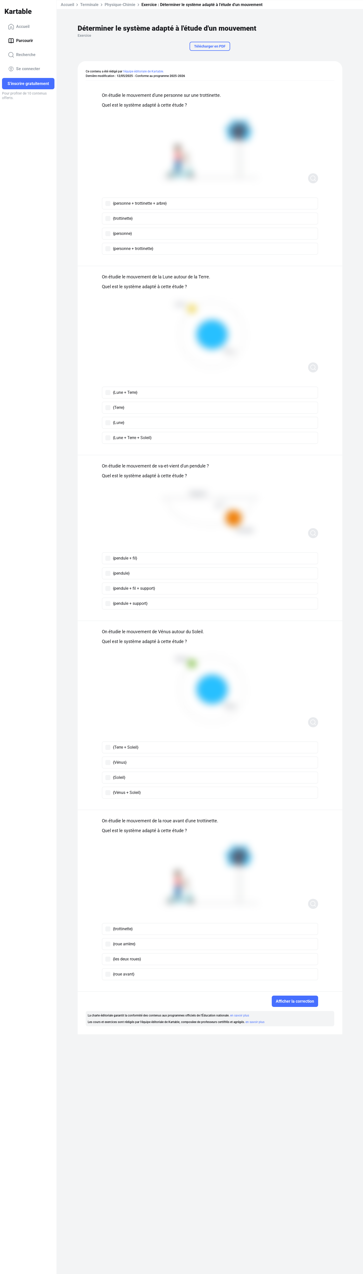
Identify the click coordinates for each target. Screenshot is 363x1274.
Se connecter (24, 69)
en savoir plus (239, 1015)
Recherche (22, 55)
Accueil (18, 27)
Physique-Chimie (120, 4)
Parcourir (20, 41)
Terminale (89, 4)
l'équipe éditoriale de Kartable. (143, 71)
